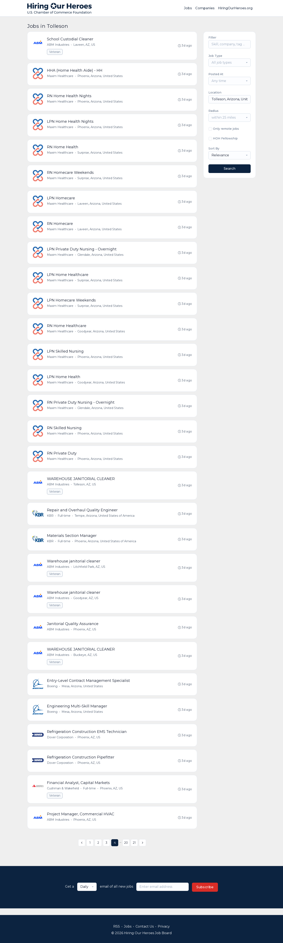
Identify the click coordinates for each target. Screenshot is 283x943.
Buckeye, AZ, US (85, 660)
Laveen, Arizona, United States (100, 205)
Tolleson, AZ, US (85, 488)
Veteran (55, 52)
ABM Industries (58, 45)
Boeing (52, 691)
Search (229, 169)
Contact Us (145, 926)
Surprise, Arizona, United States (100, 153)
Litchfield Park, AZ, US (89, 571)
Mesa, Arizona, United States (82, 691)
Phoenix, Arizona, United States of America (105, 545)
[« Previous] (81, 849)
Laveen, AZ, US (84, 45)
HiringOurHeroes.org (235, 8)
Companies (205, 8)
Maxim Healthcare (60, 76)
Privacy (164, 926)
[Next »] (142, 849)
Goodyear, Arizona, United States (101, 334)
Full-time (64, 520)
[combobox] (229, 62)
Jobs (188, 8)
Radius (213, 111)
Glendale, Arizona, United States (101, 256)
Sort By (213, 148)
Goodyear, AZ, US (86, 603)
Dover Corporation (60, 743)
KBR (50, 520)
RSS (116, 926)
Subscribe (205, 894)
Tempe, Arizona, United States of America (105, 520)
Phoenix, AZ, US (85, 634)
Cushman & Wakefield (63, 794)
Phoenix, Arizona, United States (100, 76)
